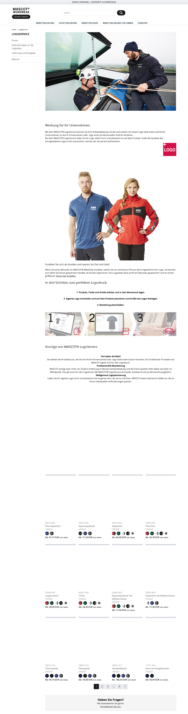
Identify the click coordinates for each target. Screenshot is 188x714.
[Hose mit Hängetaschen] (160, 640)
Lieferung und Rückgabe (24, 53)
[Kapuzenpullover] (94, 497)
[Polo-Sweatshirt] (60, 497)
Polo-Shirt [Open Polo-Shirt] (150, 526)
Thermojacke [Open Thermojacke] (51, 668)
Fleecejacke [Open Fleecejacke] (84, 668)
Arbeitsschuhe (90, 23)
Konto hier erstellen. (66, 276)
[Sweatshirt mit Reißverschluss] (160, 567)
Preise (15, 40)
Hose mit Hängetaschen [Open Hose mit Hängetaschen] (157, 668)
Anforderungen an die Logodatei (22, 47)
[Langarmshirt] (60, 567)
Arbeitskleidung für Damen (118, 23)
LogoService (23, 30)
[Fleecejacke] (94, 640)
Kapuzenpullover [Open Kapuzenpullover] (87, 526)
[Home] (21, 10)
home (14, 30)
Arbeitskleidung (45, 23)
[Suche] (94, 12)
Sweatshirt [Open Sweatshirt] (117, 526)
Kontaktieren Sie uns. (110, 706)
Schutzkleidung (68, 23)
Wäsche (15, 59)
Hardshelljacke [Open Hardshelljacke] (119, 668)
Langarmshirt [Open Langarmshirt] (51, 595)
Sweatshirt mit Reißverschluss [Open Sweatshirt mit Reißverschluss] (160, 595)
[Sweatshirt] (127, 497)
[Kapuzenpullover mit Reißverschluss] (127, 567)
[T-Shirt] (94, 567)
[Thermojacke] (60, 640)
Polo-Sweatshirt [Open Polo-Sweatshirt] (53, 526)
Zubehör (142, 23)
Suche (67, 13)
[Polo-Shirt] (160, 497)
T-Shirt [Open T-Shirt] (82, 595)
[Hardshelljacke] (127, 640)
